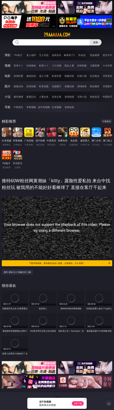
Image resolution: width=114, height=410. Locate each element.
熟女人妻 (69, 65)
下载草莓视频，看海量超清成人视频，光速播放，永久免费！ (70, 263)
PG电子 (18, 55)
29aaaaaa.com (57, 35)
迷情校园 (69, 96)
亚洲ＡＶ (18, 65)
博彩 (8, 55)
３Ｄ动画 (56, 65)
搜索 (95, 42)
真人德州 (31, 55)
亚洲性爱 (18, 76)
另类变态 (107, 76)
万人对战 (44, 55)
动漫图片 (56, 86)
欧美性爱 (56, 76)
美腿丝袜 (69, 86)
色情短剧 (69, 107)
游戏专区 (56, 55)
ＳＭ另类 (107, 65)
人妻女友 (44, 96)
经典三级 (82, 76)
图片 (8, 86)
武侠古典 (56, 96)
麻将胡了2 (69, 55)
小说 (8, 97)
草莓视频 (31, 107)
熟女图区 (94, 86)
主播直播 (94, 65)
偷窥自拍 (18, 86)
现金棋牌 (94, 55)
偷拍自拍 (31, 76)
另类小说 (82, 96)
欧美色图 (44, 86)
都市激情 (18, 96)
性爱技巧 (107, 96)
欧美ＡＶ (44, 65)
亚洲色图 (31, 86)
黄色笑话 (94, 96)
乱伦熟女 (94, 76)
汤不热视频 (44, 107)
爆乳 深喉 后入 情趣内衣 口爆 (17, 272)
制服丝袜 (69, 76)
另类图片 (107, 86)
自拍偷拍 (31, 65)
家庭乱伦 (31, 96)
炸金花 (82, 55)
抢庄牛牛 (107, 55)
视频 (8, 65)
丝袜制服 (82, 65)
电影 (8, 76)
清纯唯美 (82, 86)
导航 (8, 107)
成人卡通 (44, 76)
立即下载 (78, 403)
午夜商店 (18, 107)
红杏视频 (56, 107)
